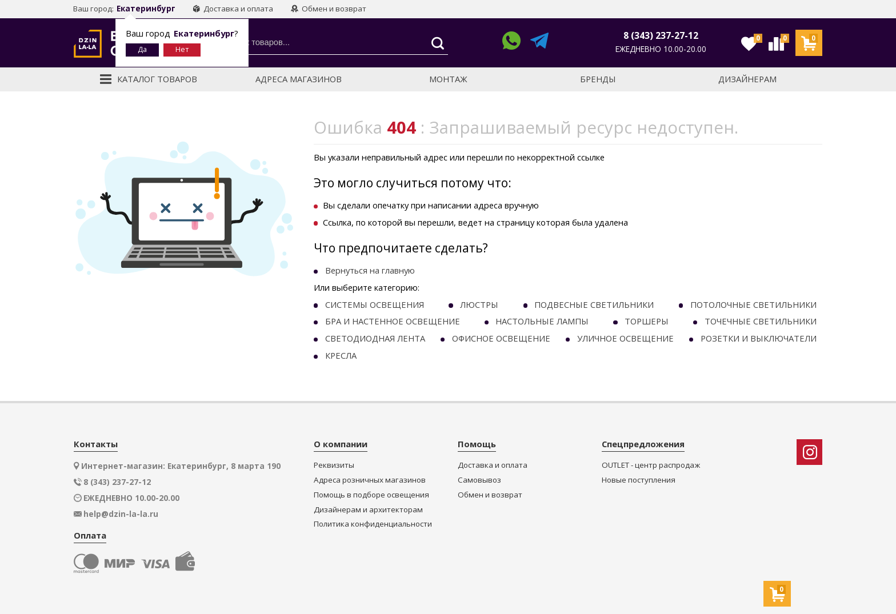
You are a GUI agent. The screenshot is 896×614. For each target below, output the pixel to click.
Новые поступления (638, 480)
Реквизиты (334, 465)
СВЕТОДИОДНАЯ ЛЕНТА (375, 338)
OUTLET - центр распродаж (651, 465)
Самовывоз (479, 480)
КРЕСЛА (341, 355)
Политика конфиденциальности (373, 524)
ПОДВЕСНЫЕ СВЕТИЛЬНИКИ (594, 304)
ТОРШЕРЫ (647, 321)
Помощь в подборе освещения (371, 495)
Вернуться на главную (370, 270)
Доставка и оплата (233, 8)
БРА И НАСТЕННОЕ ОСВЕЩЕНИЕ (392, 321)
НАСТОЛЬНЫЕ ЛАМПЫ (542, 321)
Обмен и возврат (328, 8)
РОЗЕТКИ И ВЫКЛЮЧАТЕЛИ (759, 338)
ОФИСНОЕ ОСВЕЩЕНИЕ (501, 338)
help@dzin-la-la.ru (120, 514)
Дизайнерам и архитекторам (368, 509)
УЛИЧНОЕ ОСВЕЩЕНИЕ (625, 338)
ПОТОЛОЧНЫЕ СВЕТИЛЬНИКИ (753, 304)
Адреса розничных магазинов (370, 480)
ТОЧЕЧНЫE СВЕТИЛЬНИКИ (761, 321)
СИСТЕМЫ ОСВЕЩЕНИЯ (374, 304)
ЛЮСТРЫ (479, 304)
